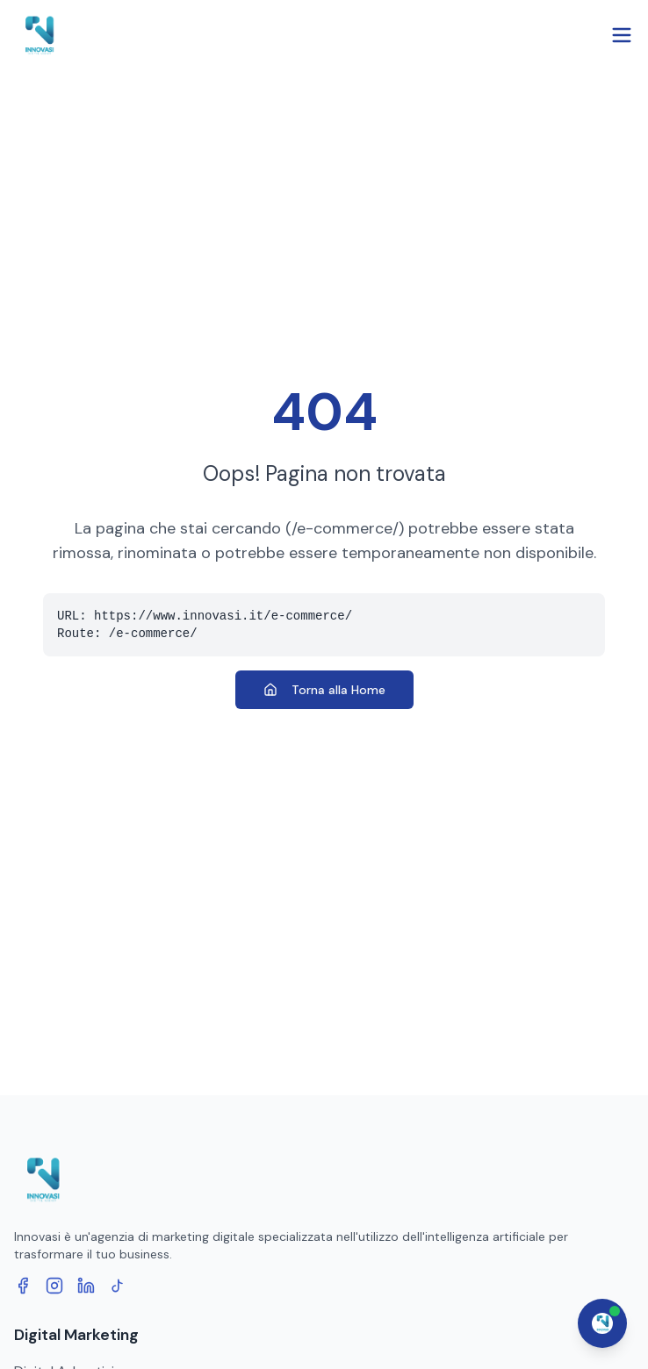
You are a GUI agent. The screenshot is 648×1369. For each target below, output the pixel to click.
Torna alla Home (324, 690)
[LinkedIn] (86, 1285)
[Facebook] (23, 1285)
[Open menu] (621, 35)
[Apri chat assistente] (602, 1323)
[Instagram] (54, 1285)
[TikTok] (117, 1285)
